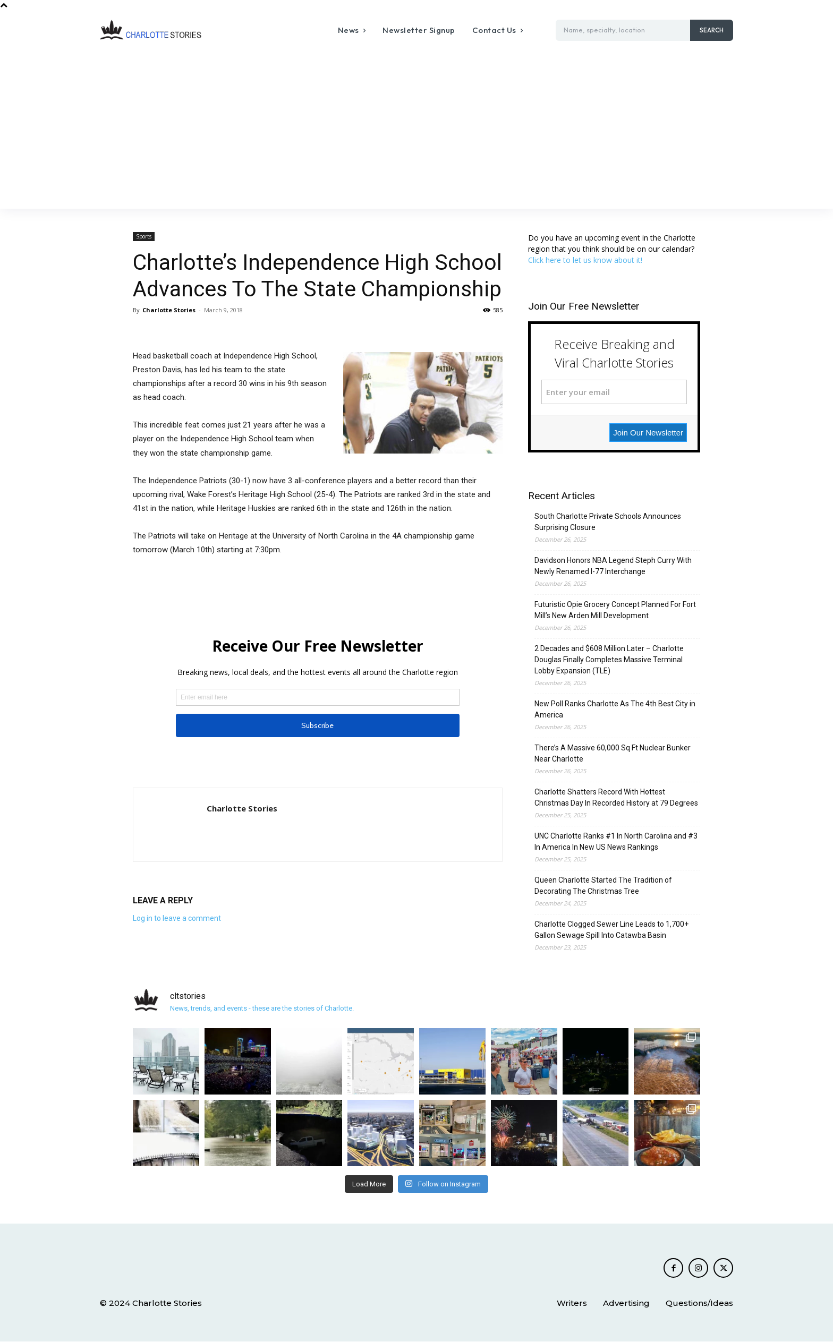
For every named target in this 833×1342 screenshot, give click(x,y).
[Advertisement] (416, 129)
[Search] (711, 30)
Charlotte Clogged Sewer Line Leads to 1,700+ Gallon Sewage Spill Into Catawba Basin (611, 929)
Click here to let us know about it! (585, 260)
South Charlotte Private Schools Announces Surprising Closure (607, 522)
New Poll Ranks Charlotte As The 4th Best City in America (614, 709)
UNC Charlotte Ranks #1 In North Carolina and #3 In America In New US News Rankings (616, 841)
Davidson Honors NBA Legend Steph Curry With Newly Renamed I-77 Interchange (613, 566)
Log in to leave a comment (177, 918)
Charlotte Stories (169, 310)
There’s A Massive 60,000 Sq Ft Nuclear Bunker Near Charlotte (612, 753)
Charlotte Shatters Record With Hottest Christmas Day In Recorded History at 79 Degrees (616, 797)
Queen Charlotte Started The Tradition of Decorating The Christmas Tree (603, 885)
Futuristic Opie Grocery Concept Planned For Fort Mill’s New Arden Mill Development (615, 610)
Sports (143, 236)
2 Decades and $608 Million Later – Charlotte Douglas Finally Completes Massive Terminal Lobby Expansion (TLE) (609, 659)
